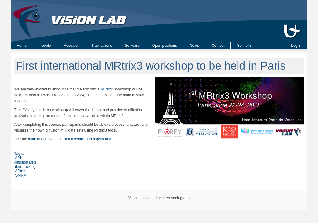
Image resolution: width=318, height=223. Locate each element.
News (194, 45)
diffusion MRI (25, 162)
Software (132, 45)
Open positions (164, 45)
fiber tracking (25, 166)
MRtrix (19, 171)
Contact (218, 45)
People (45, 45)
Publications (102, 45)
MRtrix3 (107, 89)
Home (22, 45)
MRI (17, 158)
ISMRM (20, 175)
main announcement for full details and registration (69, 139)
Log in (296, 45)
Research (71, 45)
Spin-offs (244, 45)
